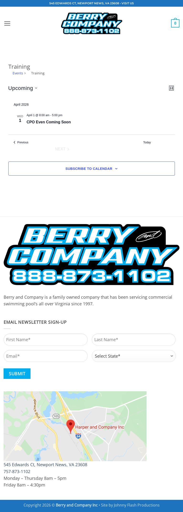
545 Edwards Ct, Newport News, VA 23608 (45, 464)
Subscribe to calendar (89, 169)
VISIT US (128, 3)
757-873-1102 (17, 471)
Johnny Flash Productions (137, 505)
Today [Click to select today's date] (147, 142)
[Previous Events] (21, 143)
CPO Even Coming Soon (48, 122)
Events (18, 73)
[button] (7, 23)
